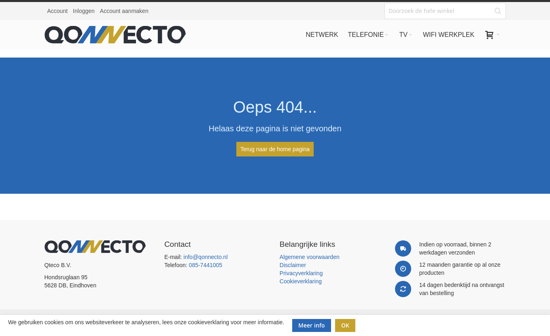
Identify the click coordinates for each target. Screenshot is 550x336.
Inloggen (84, 11)
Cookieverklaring (301, 281)
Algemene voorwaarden (310, 257)
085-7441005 (206, 265)
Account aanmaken (124, 11)
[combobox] (445, 11)
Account (57, 11)
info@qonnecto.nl (205, 257)
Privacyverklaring (301, 273)
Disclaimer (293, 265)
